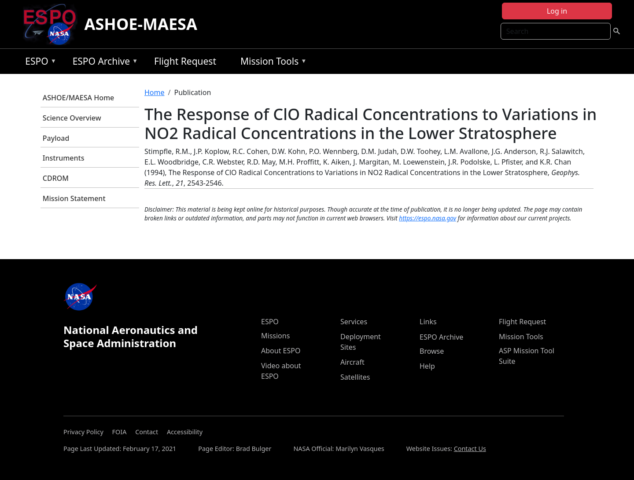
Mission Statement (74, 198)
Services (353, 321)
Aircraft (352, 362)
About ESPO (280, 350)
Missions (275, 336)
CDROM (56, 178)
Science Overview (72, 118)
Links (428, 321)
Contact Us (470, 448)
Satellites (355, 377)
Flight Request (185, 61)
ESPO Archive (103, 62)
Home (154, 92)
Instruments (64, 158)
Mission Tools (271, 62)
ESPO (38, 62)
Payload (56, 138)
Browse (432, 351)
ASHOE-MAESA (141, 24)
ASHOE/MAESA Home (78, 98)
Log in (557, 11)
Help (427, 366)
